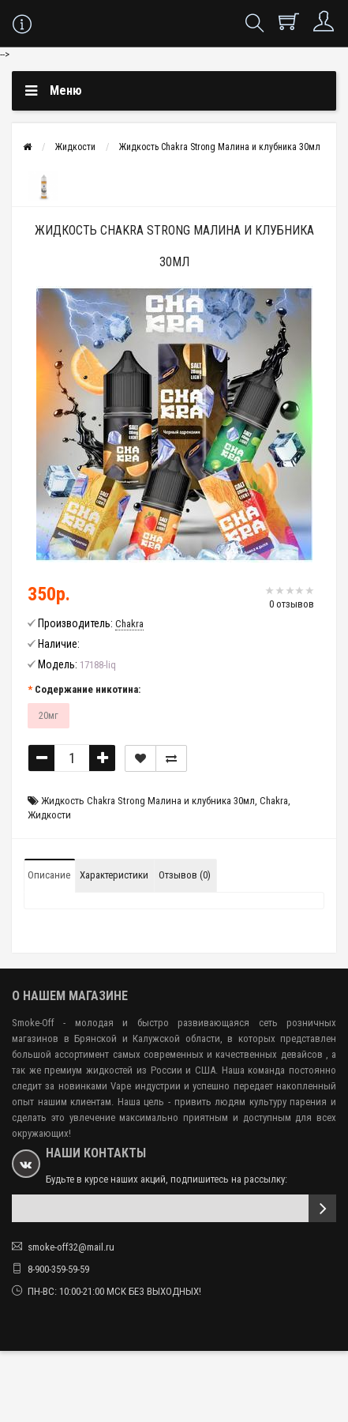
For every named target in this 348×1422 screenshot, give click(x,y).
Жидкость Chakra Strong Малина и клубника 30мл (219, 146)
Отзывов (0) (185, 875)
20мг (48, 715)
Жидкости (75, 146)
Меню (66, 90)
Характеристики (114, 875)
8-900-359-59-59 (58, 1269)
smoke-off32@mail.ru (71, 1247)
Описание (49, 875)
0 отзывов (291, 604)
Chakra (274, 801)
